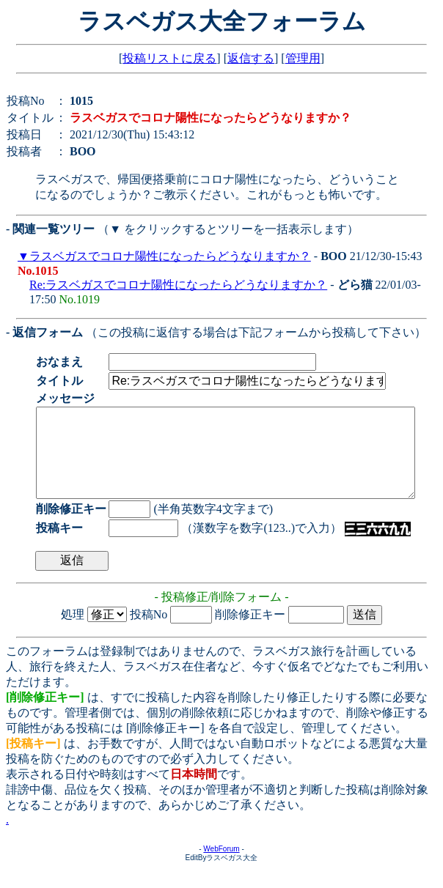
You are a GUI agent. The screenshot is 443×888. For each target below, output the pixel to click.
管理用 (303, 58)
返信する (250, 58)
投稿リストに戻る (169, 58)
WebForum (221, 866)
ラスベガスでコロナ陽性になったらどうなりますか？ (170, 256)
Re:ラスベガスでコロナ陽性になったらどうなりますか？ (178, 284)
